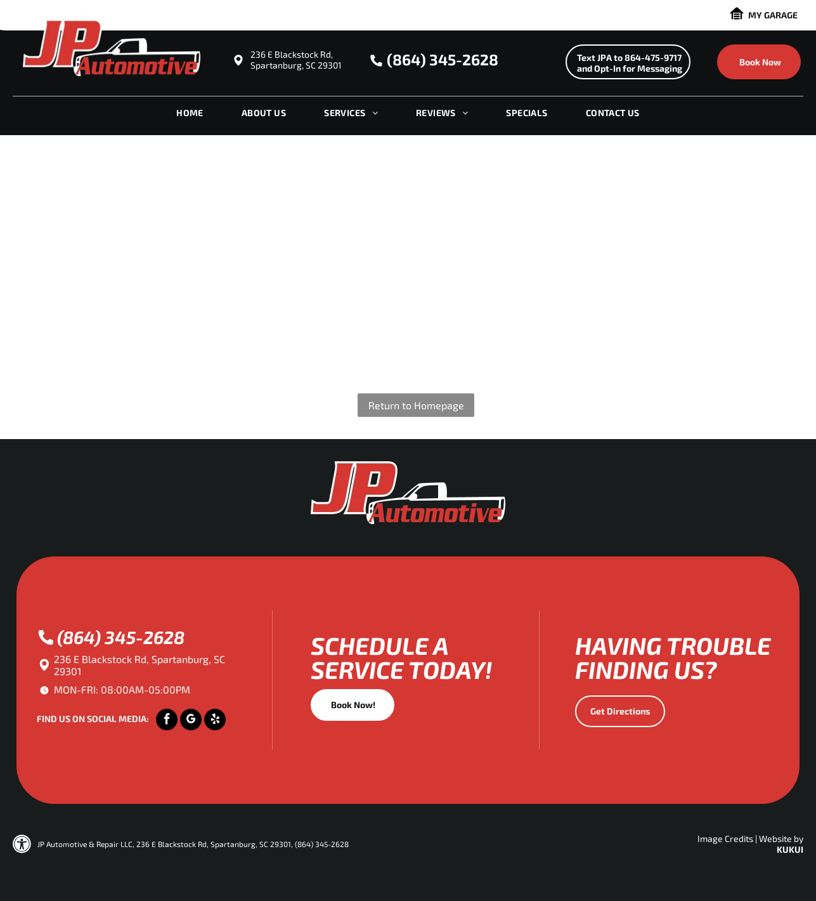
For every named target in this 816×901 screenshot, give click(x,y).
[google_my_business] (191, 721)
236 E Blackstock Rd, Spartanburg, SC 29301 (296, 59)
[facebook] (167, 721)
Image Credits (725, 838)
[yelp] (215, 721)
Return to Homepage (416, 405)
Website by (781, 838)
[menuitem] (190, 116)
